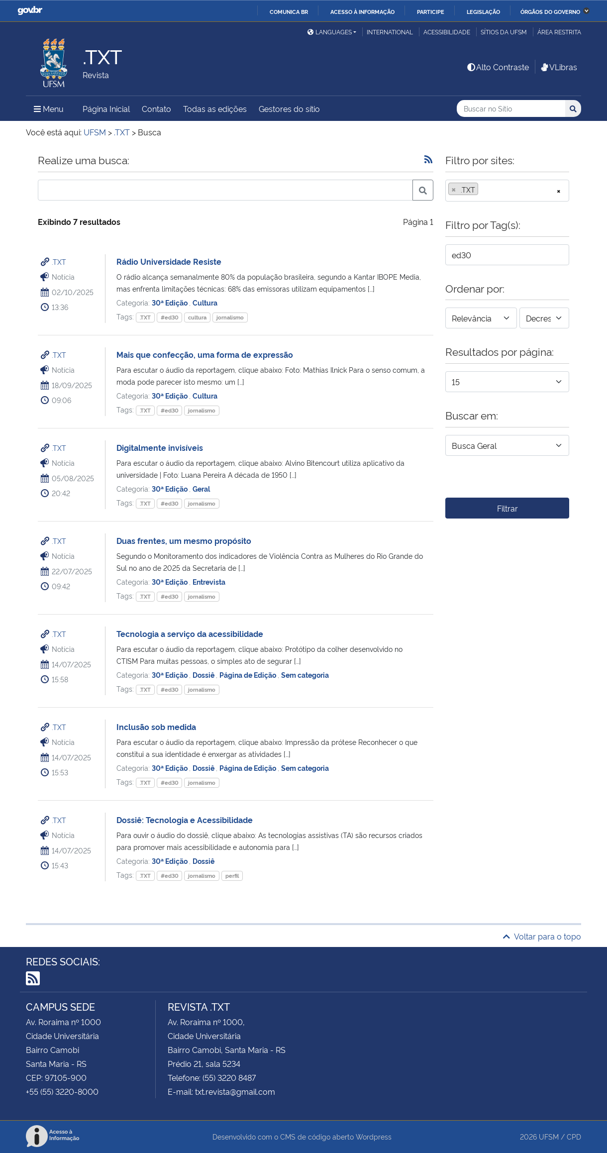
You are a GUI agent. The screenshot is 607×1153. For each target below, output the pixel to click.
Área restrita (559, 31)
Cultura (205, 302)
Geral (201, 488)
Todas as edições (215, 108)
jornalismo (230, 317)
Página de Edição (248, 674)
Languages (329, 31)
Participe (430, 11)
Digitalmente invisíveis (159, 447)
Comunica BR (289, 11)
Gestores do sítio (289, 108)
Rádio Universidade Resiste (168, 261)
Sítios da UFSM (504, 31)
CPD (574, 1136)
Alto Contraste (497, 66)
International (390, 31)
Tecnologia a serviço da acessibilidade (189, 633)
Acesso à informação (362, 11)
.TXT (59, 261)
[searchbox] (484, 190)
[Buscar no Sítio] (511, 108)
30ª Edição (170, 302)
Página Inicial (106, 108)
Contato (156, 108)
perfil (232, 875)
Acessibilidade (446, 31)
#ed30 (170, 317)
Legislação (483, 11)
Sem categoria (305, 674)
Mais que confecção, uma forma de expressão (204, 354)
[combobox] (507, 191)
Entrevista (209, 581)
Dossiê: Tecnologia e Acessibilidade (184, 819)
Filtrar (507, 508)
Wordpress (374, 1136)
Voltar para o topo (542, 936)
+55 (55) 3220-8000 (62, 1091)
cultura (197, 317)
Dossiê (204, 674)
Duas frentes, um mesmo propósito (183, 540)
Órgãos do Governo (550, 11)
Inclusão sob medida (156, 726)
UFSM (549, 1136)
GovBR (29, 10)
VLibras (558, 66)
